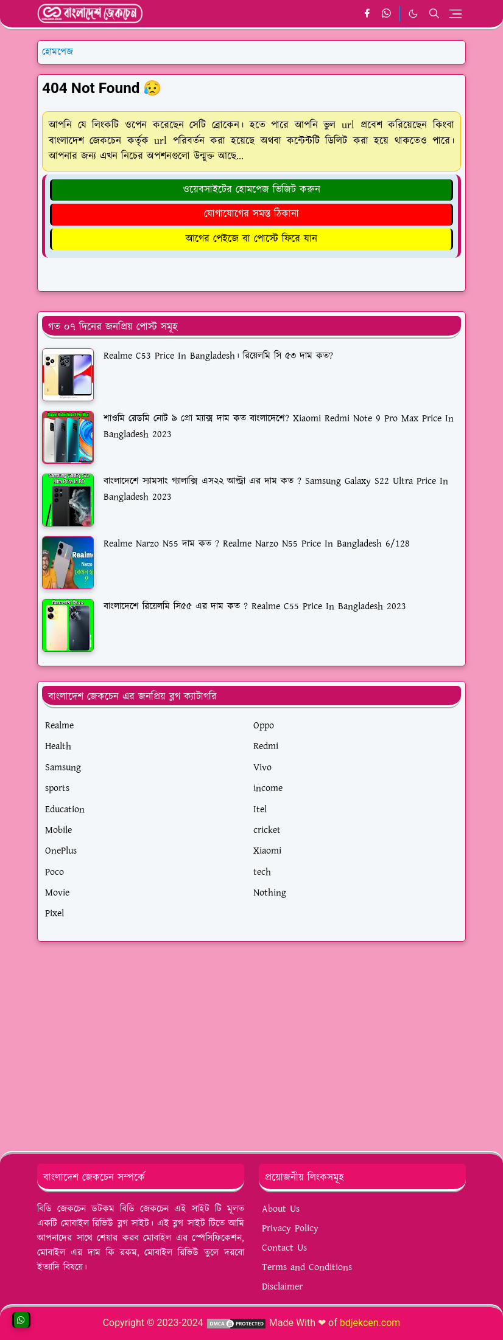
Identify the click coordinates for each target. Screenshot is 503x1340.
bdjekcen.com (370, 1322)
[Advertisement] (251, 1041)
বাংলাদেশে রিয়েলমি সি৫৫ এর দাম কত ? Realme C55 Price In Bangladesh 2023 (255, 606)
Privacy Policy (290, 1228)
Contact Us (284, 1248)
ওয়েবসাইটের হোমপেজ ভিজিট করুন (251, 189)
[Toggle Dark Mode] (413, 14)
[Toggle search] (434, 13)
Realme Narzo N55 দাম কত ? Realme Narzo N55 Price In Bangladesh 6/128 (257, 544)
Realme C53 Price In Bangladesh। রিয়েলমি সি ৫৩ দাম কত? (218, 356)
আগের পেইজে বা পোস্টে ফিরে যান (251, 239)
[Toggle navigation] (455, 14)
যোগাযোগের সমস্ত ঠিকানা (251, 214)
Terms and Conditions (307, 1267)
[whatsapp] (387, 14)
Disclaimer (282, 1287)
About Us (281, 1209)
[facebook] (367, 14)
